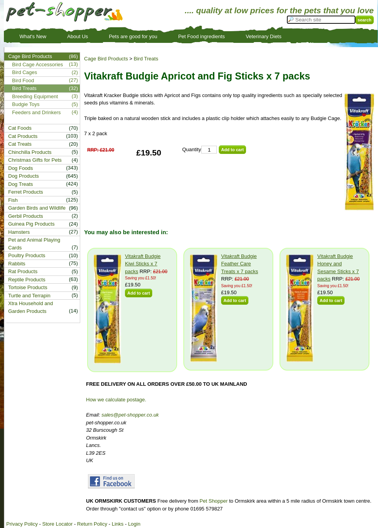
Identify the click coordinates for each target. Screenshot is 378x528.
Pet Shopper (214, 501)
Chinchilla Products (29, 152)
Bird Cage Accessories (37, 64)
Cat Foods (20, 128)
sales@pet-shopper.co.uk (130, 415)
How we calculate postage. (116, 400)
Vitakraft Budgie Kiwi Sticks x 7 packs (143, 263)
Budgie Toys (26, 104)
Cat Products (22, 136)
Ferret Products (25, 192)
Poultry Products (26, 255)
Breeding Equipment (35, 96)
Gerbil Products (25, 216)
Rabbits (16, 264)
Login (134, 524)
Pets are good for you (133, 36)
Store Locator (57, 524)
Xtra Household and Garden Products (30, 307)
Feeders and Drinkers (36, 112)
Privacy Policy (22, 524)
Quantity (191, 149)
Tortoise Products (27, 287)
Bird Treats (146, 59)
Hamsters (19, 232)
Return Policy (92, 524)
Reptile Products (26, 280)
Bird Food (23, 80)
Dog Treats (20, 184)
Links (117, 524)
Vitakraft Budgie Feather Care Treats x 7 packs (239, 263)
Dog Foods (20, 168)
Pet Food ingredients (201, 36)
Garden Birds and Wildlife (36, 208)
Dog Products (23, 176)
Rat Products (22, 271)
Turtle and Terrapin (29, 295)
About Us (77, 36)
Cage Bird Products (106, 59)
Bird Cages (24, 72)
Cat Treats (20, 144)
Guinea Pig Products (31, 224)
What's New (32, 36)
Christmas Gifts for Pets (35, 160)
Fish (13, 200)
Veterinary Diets (263, 36)
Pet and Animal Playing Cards (34, 244)
